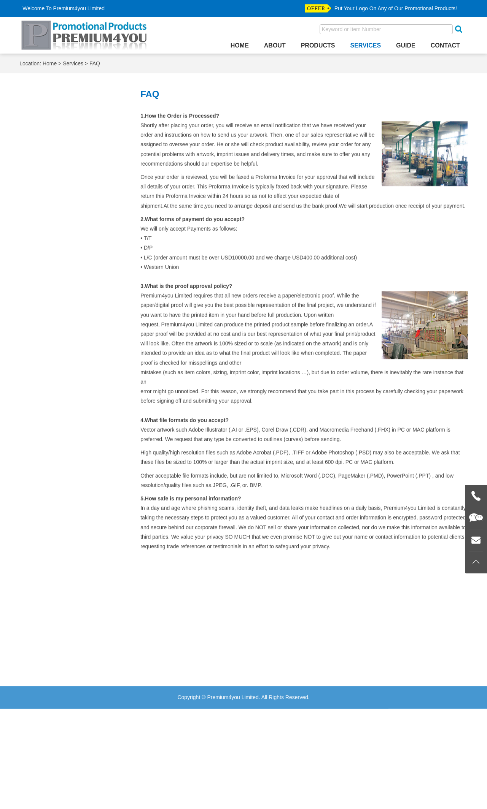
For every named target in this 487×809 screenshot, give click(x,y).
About (275, 45)
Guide (405, 45)
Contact (445, 45)
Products (318, 45)
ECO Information (54, 139)
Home (240, 45)
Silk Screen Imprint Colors (66, 212)
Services (365, 45)
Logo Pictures (50, 149)
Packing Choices (54, 170)
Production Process (58, 201)
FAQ (94, 65)
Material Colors (52, 160)
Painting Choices (54, 180)
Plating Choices (53, 191)
